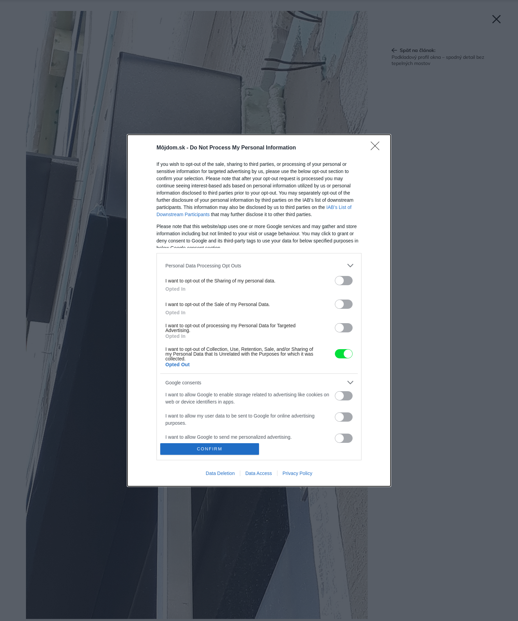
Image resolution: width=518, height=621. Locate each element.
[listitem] (259, 265)
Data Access (258, 473)
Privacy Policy (297, 473)
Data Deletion (220, 473)
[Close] (377, 148)
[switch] (344, 280)
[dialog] (259, 310)
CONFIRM (209, 448)
